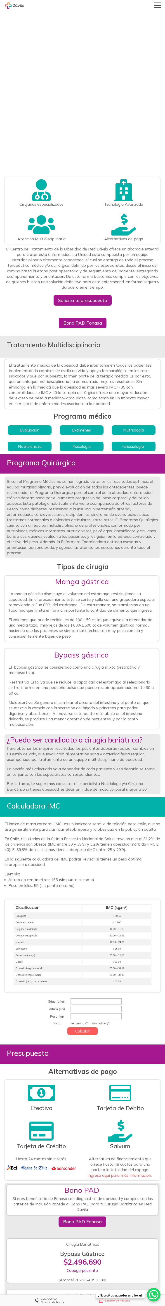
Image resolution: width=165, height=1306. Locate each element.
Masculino (99, 893)
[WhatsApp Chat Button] (153, 1294)
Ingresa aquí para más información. (120, 1044)
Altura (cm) (57, 878)
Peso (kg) (57, 886)
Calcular (82, 900)
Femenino (77, 893)
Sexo (57, 893)
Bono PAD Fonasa (82, 192)
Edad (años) (57, 871)
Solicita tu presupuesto (82, 169)
